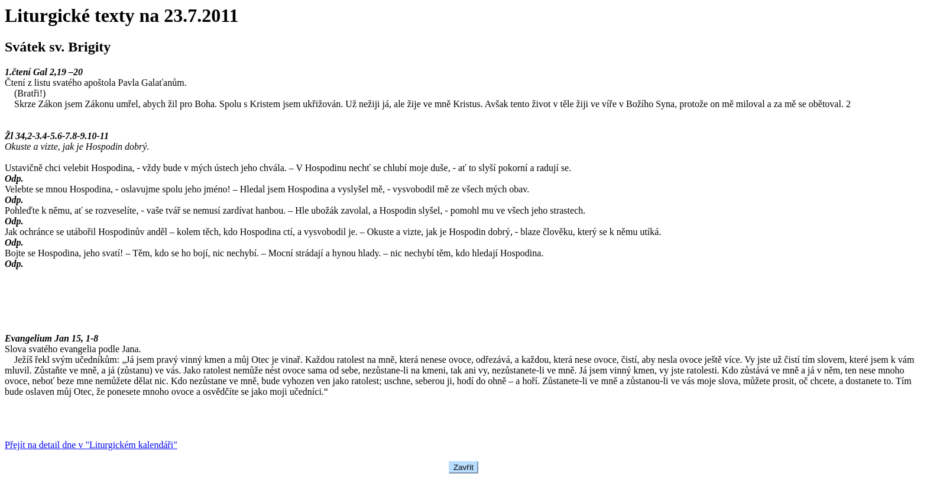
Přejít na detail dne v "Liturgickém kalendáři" (91, 445)
